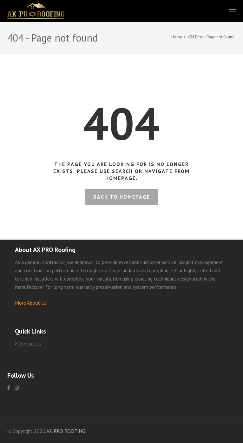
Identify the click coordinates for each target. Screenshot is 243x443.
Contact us (30, 344)
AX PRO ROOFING (65, 431)
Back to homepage (121, 197)
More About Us (31, 303)
